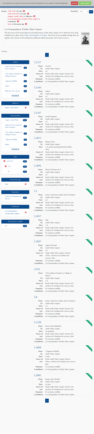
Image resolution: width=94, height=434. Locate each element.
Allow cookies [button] (85, 3)
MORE (15, 96)
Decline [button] (74, 3)
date (83, 11)
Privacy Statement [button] (61, 3)
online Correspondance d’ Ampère (35, 35)
